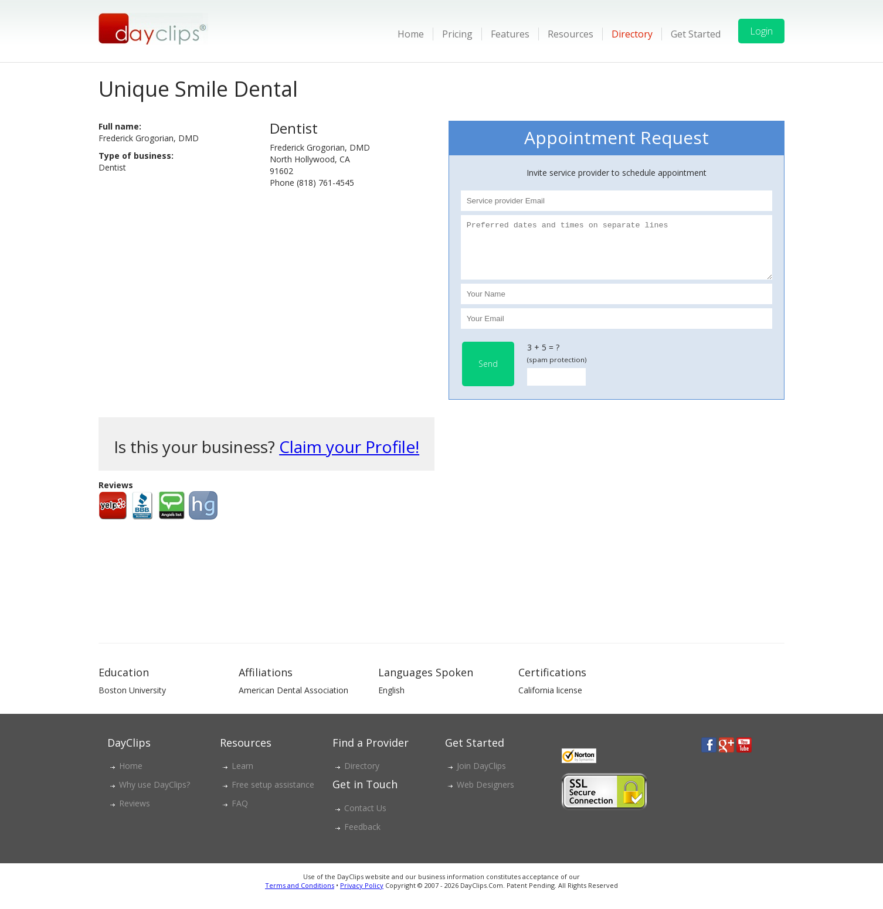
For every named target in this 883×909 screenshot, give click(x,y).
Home (411, 34)
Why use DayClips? (154, 795)
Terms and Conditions (299, 895)
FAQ (240, 813)
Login (761, 31)
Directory (632, 34)
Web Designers (485, 795)
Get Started (696, 34)
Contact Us (365, 818)
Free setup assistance (273, 795)
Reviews (134, 813)
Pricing (457, 34)
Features (510, 34)
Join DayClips (481, 776)
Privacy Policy (361, 895)
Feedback (362, 837)
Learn (242, 776)
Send (488, 374)
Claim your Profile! (349, 457)
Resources (570, 34)
